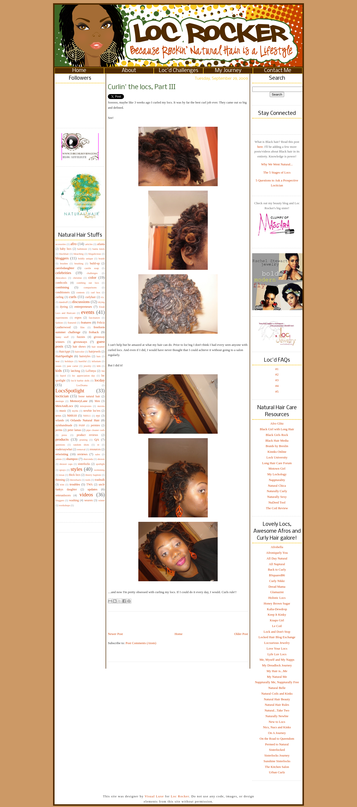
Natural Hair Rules (277, 704)
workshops (64, 505)
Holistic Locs (277, 598)
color (92, 277)
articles (89, 244)
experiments (61, 317)
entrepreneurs (83, 306)
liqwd (63, 375)
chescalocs (60, 278)
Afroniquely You (277, 553)
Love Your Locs (277, 648)
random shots (81, 444)
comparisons (90, 287)
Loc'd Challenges (178, 71)
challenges (92, 273)
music (62, 410)
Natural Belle (277, 688)
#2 (277, 374)
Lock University (277, 457)
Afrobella (277, 547)
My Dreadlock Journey (277, 665)
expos (78, 317)
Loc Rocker (180, 796)
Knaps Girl (277, 620)
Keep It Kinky (277, 614)
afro (73, 244)
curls (72, 297)
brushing (78, 263)
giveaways (80, 342)
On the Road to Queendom (277, 738)
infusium (96, 361)
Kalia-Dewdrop (277, 609)
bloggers (62, 258)
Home (79, 71)
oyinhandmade (63, 425)
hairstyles (84, 356)
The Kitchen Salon (277, 767)
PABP (82, 425)
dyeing (64, 306)
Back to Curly (277, 569)
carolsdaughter (64, 268)
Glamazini (277, 592)
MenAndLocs (64, 406)
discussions (81, 302)
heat (57, 361)
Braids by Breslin (277, 446)
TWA (90, 484)
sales (97, 454)
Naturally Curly (277, 491)
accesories (60, 244)
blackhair (64, 253)
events (87, 312)
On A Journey (277, 733)
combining (62, 287)
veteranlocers (63, 495)
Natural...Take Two (277, 710)
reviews (82, 454)
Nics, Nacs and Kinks (277, 727)
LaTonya (91, 371)
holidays (69, 361)
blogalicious (94, 253)
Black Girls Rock (277, 435)
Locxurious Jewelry (277, 643)
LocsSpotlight (69, 390)
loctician (62, 396)
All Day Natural (277, 558)
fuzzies (81, 337)
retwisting (61, 454)
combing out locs (88, 282)
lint (103, 371)
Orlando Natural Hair (84, 420)
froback (94, 332)
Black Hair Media (276, 440)
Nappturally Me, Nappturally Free (277, 682)
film (82, 327)
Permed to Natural (277, 744)
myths (75, 410)
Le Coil (277, 626)
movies (101, 406)
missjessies (85, 406)
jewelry (87, 366)
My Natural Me (277, 677)
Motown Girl (276, 468)
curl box (95, 292)
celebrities (63, 273)
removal (81, 449)
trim (62, 484)
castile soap (92, 268)
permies (95, 425)
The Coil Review (277, 508)
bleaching (79, 253)
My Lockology (277, 474)
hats (98, 356)
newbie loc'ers (91, 410)
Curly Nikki (277, 581)
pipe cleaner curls (95, 430)
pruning (84, 439)
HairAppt (64, 351)
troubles (75, 484)
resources (95, 449)
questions (60, 444)
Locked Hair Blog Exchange (277, 637)
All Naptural (277, 564)
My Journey (228, 71)
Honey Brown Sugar (277, 603)
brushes (64, 263)
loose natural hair (89, 396)
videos (86, 494)
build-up (95, 263)
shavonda (88, 459)
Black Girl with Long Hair (277, 429)
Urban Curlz (277, 772)
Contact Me (277, 71)
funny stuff (62, 337)
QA (96, 439)
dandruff (63, 302)
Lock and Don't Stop (277, 631)
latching (75, 371)
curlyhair (90, 297)
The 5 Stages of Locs (277, 172)
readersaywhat (63, 449)
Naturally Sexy (277, 497)
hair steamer (98, 346)
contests (80, 292)
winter (101, 500)
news (58, 415)
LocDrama (81, 385)
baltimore (82, 249)
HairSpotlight (64, 356)
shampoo (72, 459)
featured (72, 322)
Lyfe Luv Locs (277, 654)
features (86, 322)
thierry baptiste (93, 475)
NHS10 (72, 415)
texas (61, 475)
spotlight (100, 464)
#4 (277, 386)
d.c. (103, 297)
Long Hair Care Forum (277, 463)
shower (101, 459)
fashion (59, 322)
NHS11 (87, 415)
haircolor (79, 351)
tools (87, 480)
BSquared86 (277, 575)
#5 (277, 391)
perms (58, 430)
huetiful (83, 361)
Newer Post (115, 634)
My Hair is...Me (277, 671)
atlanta (101, 244)
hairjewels (95, 351)
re (98, 444)
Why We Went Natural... (277, 164)
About (129, 71)
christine (77, 278)
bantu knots (98, 249)
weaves (88, 500)
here (260, 147)
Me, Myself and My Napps (277, 659)
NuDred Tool (277, 502)
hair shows (79, 346)
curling (59, 297)
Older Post (241, 634)
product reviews (87, 435)
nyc (98, 415)
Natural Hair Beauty (277, 699)
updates (92, 489)
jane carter (72, 366)
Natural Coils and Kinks (277, 693)
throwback (75, 480)
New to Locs (277, 722)
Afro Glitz (277, 423)
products (62, 439)
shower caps (66, 464)
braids (102, 258)
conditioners (62, 292)
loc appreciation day (83, 375)
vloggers (59, 500)
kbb (99, 366)
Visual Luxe (154, 796)
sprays (62, 470)
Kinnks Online (277, 452)
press (64, 435)
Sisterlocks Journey (276, 755)
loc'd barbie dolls (80, 380)
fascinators (94, 317)
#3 (277, 380)
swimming (99, 470)
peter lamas (74, 430)
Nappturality (277, 480)
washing (74, 500)
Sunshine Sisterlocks (277, 761)
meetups (59, 401)
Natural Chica (277, 485)
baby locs (65, 249)
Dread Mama (276, 586)
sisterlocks (84, 464)
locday (99, 380)
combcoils (61, 282)
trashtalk (100, 479)
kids (58, 370)
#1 (277, 369)
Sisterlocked (277, 750)
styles (76, 469)
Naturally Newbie (277, 716)
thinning (60, 479)
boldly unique (85, 258)
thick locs (74, 475)
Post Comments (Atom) (141, 643)
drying (101, 302)
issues (58, 366)
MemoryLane (79, 401)
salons (58, 459)
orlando (59, 420)
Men (97, 401)
